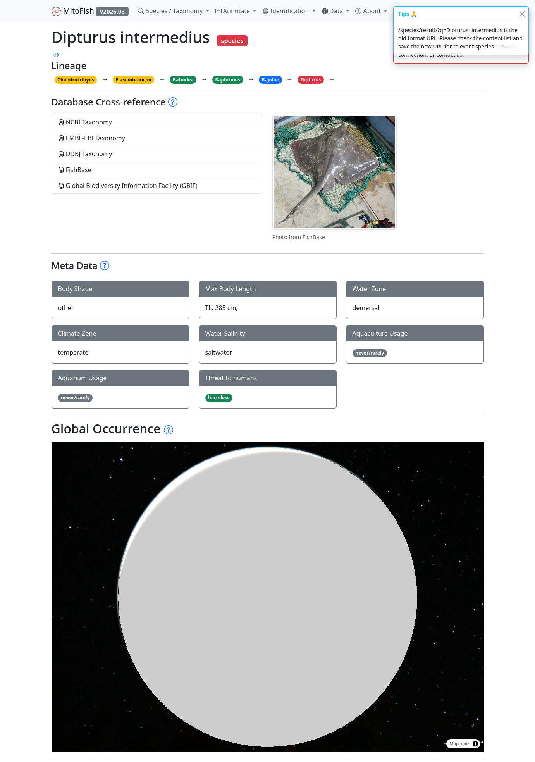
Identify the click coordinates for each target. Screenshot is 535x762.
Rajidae (270, 79)
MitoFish (90, 10)
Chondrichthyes (75, 79)
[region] (268, 597)
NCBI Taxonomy (85, 122)
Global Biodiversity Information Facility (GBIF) (128, 185)
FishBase (74, 170)
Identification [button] (286, 11)
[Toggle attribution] (475, 743)
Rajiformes (227, 79)
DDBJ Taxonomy (85, 154)
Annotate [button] (233, 11)
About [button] (368, 11)
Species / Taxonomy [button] (171, 11)
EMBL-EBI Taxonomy (92, 138)
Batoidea (183, 79)
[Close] (522, 14)
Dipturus (311, 79)
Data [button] (333, 11)
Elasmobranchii (133, 79)
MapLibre (459, 743)
